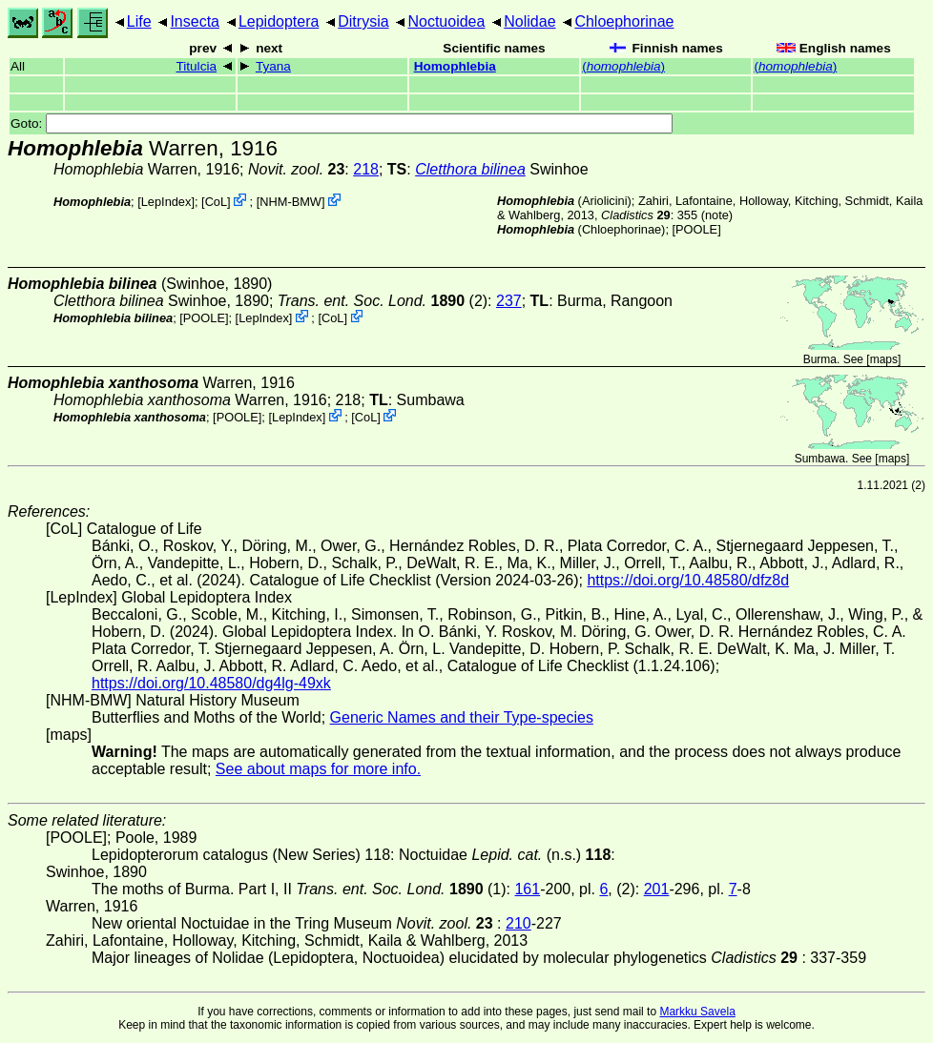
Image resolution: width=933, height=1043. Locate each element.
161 (527, 889)
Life (139, 21)
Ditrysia (363, 21)
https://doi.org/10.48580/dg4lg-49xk (211, 683)
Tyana (273, 66)
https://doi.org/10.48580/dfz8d (688, 580)
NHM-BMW (290, 201)
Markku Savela (697, 1011)
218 (366, 169)
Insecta (194, 21)
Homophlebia (455, 66)
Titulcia (196, 66)
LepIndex (166, 201)
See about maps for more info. (318, 769)
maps (884, 359)
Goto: (341, 123)
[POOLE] (697, 229)
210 (518, 923)
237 (509, 301)
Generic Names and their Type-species (461, 717)
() (623, 66)
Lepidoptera (279, 21)
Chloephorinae (624, 21)
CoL (216, 201)
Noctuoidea (446, 21)
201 (657, 889)
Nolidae (529, 21)
